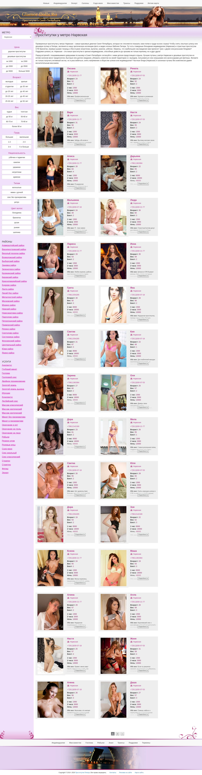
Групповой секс (9, 377)
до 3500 (24, 66)
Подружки (138, 3)
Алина (70, 595)
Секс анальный (9, 453)
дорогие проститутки (16, 51)
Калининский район (11, 273)
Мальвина (73, 200)
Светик (71, 331)
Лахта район (8, 289)
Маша (133, 551)
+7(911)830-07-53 (137, 75)
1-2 (9, 142)
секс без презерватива (16, 197)
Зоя (132, 507)
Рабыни (5, 437)
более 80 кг (17, 126)
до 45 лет (24, 96)
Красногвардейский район (14, 281)
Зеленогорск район (11, 269)
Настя (133, 112)
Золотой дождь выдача (13, 389)
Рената (134, 68)
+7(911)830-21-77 (74, 75)
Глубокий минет (9, 369)
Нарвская (74, 72)
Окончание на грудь (11, 429)
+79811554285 (73, 295)
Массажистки (113, 3)
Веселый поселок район (13, 253)
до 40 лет (24, 91)
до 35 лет (24, 86)
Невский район (9, 309)
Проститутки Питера (82, 772)
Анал (111, 743)
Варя (70, 112)
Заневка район (9, 265)
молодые (9, 81)
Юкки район (7, 349)
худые (9, 112)
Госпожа (6, 373)
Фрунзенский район (11, 341)
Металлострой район (12, 297)
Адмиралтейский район (13, 245)
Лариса (71, 244)
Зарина (71, 375)
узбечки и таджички (17, 157)
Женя (133, 638)
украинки (16, 167)
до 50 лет (24, 101)
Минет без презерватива (13, 417)
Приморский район (11, 325)
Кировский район (10, 277)
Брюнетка (17, 218)
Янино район (8, 353)
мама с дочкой (17, 192)
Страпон (6, 461)
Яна (132, 287)
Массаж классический (12, 405)
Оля (132, 375)
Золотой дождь (9, 385)
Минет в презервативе (12, 421)
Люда (133, 200)
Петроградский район (12, 321)
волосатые (16, 187)
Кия (132, 331)
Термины (146, 743)
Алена (70, 682)
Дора (70, 419)
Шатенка (16, 232)
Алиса (70, 156)
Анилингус (7, 365)
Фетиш (5, 469)
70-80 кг (24, 121)
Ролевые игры (8, 445)
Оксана (71, 68)
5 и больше (24, 147)
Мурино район (9, 305)
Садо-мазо (98, 3)
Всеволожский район (12, 257)
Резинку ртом (8, 441)
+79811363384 (136, 163)
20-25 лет (9, 96)
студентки (9, 86)
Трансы (126, 3)
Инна (133, 244)
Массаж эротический (12, 409)
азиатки (17, 162)
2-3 (24, 142)
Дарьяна (135, 156)
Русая (16, 222)
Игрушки (6, 393)
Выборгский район (10, 261)
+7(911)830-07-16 (74, 207)
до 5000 (9, 71)
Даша (133, 682)
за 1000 (9, 61)
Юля (132, 463)
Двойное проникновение (13, 381)
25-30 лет (9, 101)
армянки (16, 177)
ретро (16, 202)
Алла (133, 595)
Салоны (85, 3)
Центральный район (11, 345)
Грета (70, 287)
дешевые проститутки (16, 56)
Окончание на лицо (11, 433)
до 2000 (9, 66)
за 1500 (24, 61)
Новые (46, 3)
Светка (71, 463)
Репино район (8, 329)
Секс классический (11, 457)
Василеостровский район (14, 249)
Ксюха (70, 551)
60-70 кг (9, 121)
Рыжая (16, 227)
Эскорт (74, 3)
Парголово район (10, 317)
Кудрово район (9, 285)
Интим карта (153, 3)
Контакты (113, 772)
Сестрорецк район (10, 337)
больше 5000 (24, 71)
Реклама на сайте (125, 772)
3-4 (9, 147)
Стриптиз (6, 465)
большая (9, 137)
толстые (24, 112)
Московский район (11, 301)
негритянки (16, 172)
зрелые (24, 81)
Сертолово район (10, 333)
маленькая (24, 137)
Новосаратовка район (12, 313)
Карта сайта (139, 772)
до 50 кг (9, 117)
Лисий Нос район (10, 293)
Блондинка (16, 213)
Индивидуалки (60, 3)
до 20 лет (9, 91)
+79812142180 (73, 426)
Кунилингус (7, 397)
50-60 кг (24, 117)
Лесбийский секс (10, 401)
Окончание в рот (10, 425)
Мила (133, 419)
